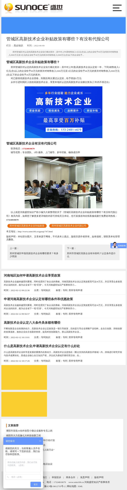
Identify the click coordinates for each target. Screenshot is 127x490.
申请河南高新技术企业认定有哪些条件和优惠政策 (38, 299)
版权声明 (99, 477)
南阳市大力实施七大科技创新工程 (23, 435)
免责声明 (84, 477)
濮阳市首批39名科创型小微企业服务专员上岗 (29, 431)
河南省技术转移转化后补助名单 (22, 459)
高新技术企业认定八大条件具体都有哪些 (32, 322)
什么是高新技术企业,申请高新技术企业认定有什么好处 (42, 346)
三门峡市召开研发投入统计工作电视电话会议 (29, 464)
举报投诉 (56, 477)
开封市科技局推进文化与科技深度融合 (25, 445)
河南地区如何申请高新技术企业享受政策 (32, 275)
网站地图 (71, 486)
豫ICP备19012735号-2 (54, 486)
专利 (65, 290)
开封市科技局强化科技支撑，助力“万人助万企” (30, 450)
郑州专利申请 (76, 290)
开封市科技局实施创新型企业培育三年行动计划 (30, 440)
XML (80, 486)
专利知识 (45, 290)
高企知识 (18, 45)
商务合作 (70, 477)
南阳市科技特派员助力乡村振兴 (22, 454)
